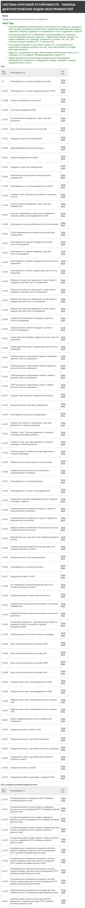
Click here (63, 81)
